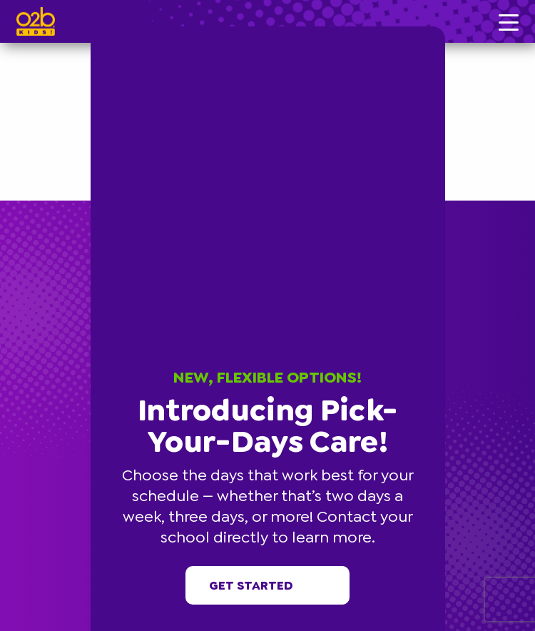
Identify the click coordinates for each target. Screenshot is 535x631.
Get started (268, 585)
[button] (443, 28)
